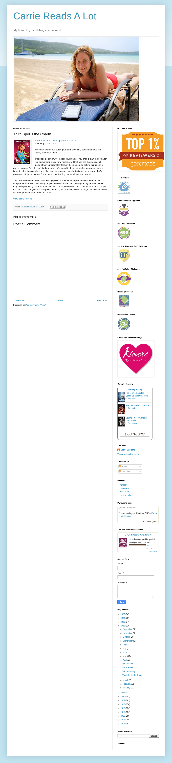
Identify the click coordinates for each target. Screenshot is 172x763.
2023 (123, 622)
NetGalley (124, 492)
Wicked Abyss (128, 663)
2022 (123, 626)
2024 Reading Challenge (138, 534)
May (125, 656)
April (125, 660)
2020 (123, 696)
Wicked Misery (128, 671)
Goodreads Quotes (150, 522)
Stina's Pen (132, 398)
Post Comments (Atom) (35, 305)
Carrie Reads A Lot (55, 16)
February (127, 684)
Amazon (123, 485)
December (128, 629)
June (125, 652)
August (126, 645)
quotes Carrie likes (128, 507)
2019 (123, 700)
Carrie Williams (128, 450)
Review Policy (126, 495)
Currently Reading (135, 390)
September (128, 641)
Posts (123, 466)
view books (153, 551)
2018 (123, 704)
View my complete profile (128, 454)
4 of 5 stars (50, 143)
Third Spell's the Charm (46, 140)
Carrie (131, 539)
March (126, 680)
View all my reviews (22, 199)
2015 (123, 716)
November (128, 633)
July (125, 648)
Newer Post (19, 300)
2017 (123, 708)
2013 (123, 724)
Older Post (102, 300)
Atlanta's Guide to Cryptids (137, 405)
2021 (123, 693)
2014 (123, 720)
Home (61, 300)
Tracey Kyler (132, 423)
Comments (125, 471)
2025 (123, 614)
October (126, 637)
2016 (123, 712)
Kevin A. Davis (133, 408)
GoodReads (125, 488)
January (126, 688)
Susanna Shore (68, 140)
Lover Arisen (127, 667)
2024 (123, 618)
